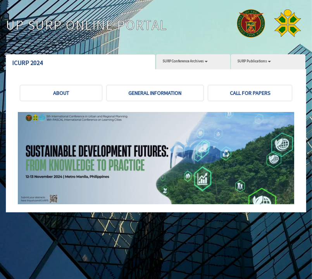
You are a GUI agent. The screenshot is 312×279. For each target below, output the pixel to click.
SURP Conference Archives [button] (185, 61)
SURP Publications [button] (254, 61)
